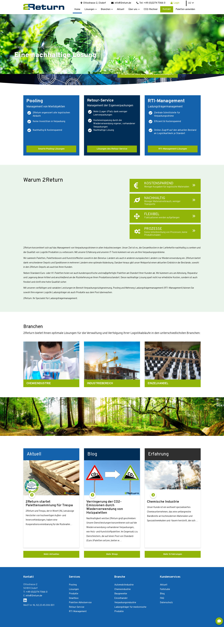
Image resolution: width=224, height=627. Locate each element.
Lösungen (90, 9)
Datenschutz (166, 602)
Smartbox (74, 598)
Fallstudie (165, 589)
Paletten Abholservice (80, 602)
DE (191, 3)
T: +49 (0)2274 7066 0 (35, 592)
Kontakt (167, 9)
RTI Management (78, 611)
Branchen (107, 9)
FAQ (162, 598)
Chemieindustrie (122, 589)
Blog (162, 593)
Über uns (134, 9)
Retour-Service (76, 607)
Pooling (73, 584)
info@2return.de (121, 3)
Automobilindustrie (124, 584)
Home (77, 9)
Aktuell (120, 9)
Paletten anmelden (185, 9)
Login (196, 622)
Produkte (73, 593)
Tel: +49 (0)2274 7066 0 (150, 3)
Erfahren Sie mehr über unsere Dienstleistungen (147, 74)
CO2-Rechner (151, 9)
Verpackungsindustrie (125, 602)
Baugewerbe (120, 593)
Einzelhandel (120, 598)
